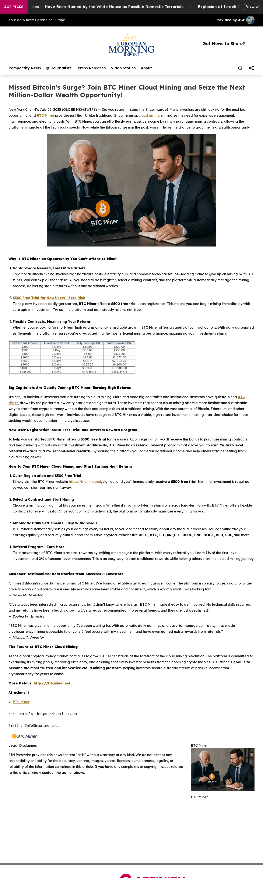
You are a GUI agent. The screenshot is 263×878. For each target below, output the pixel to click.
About (146, 68)
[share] (252, 68)
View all (252, 6)
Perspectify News (24, 68)
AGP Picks (13, 7)
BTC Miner (21, 702)
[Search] (240, 68)
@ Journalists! (59, 68)
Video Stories (123, 68)
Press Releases (92, 68)
